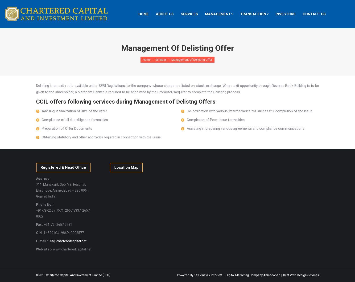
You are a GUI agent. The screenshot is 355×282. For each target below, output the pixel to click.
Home (147, 59)
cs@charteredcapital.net (68, 241)
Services (161, 59)
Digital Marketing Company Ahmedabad (253, 275)
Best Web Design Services (301, 275)
